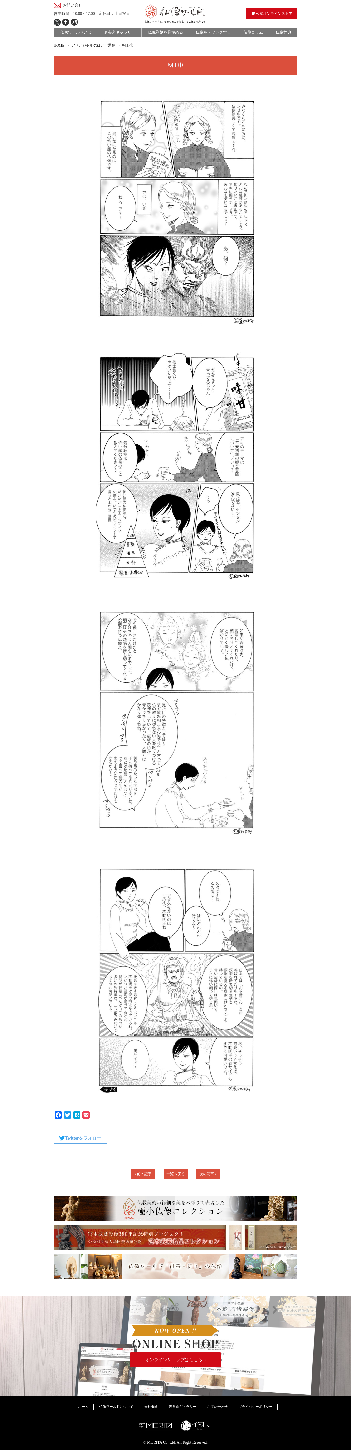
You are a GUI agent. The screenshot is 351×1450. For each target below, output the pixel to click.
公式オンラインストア (271, 14)
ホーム (83, 1407)
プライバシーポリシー (255, 1407)
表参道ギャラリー (182, 1407)
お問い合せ (72, 5)
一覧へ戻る (175, 1174)
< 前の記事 (142, 1174)
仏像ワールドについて (116, 1407)
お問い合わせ (217, 1407)
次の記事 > (208, 1174)
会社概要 (151, 1407)
